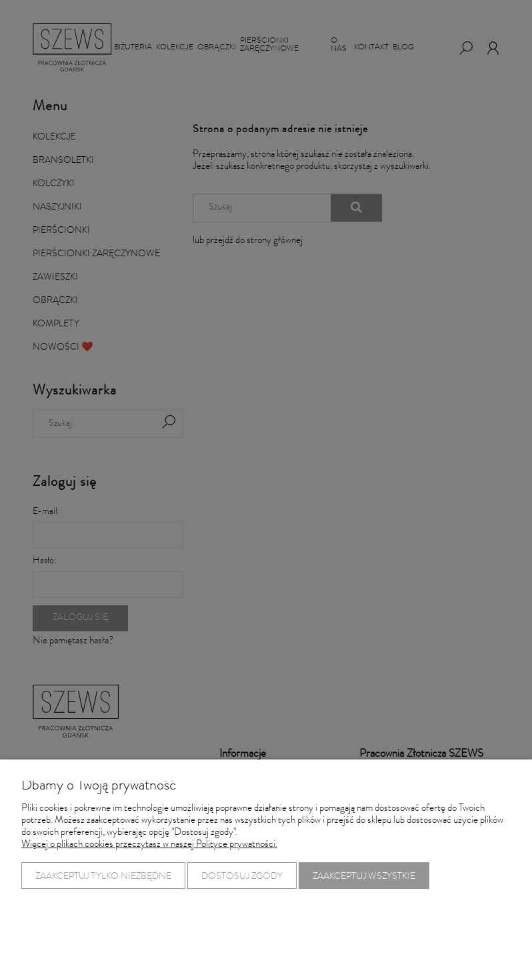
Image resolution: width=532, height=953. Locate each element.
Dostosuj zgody (242, 877)
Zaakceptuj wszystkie (364, 877)
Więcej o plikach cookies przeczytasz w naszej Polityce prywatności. (149, 845)
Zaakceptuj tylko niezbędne (103, 877)
